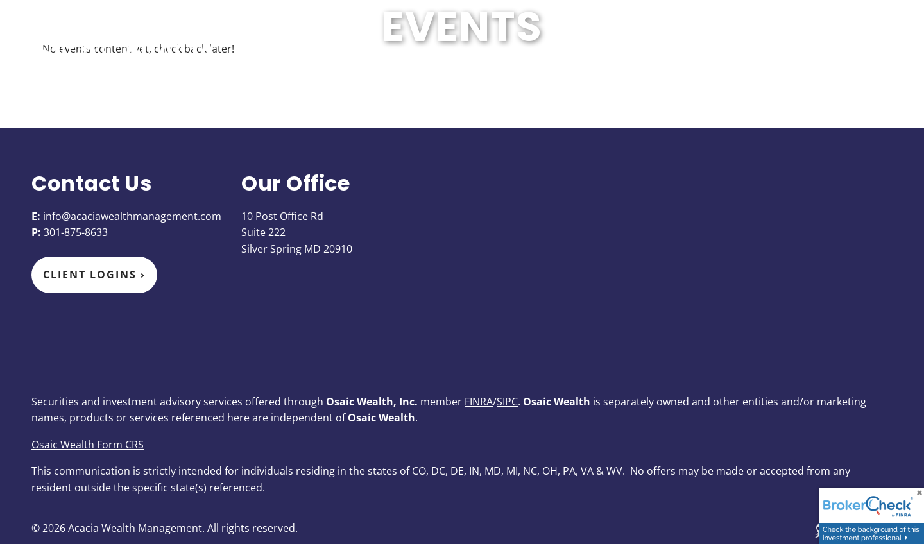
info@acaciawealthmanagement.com (132, 216)
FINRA (479, 402)
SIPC (507, 402)
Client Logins (94, 275)
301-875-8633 (76, 232)
